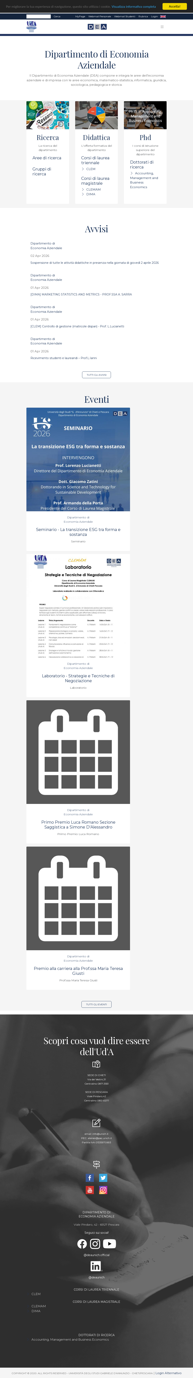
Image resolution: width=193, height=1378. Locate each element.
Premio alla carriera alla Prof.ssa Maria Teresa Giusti (78, 971)
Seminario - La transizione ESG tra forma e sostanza (78, 532)
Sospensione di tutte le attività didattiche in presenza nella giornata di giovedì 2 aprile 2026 (94, 263)
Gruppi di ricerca (42, 171)
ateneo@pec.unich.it (100, 1138)
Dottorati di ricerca (142, 164)
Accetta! (175, 6)
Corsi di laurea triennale (95, 160)
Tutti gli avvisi (96, 374)
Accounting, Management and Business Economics (70, 1339)
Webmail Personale (99, 16)
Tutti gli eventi (96, 1004)
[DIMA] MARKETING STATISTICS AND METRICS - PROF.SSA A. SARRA (81, 294)
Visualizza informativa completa (134, 6)
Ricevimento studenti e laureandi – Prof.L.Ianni (63, 358)
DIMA (90, 194)
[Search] (38, 16)
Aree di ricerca (47, 157)
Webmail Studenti (124, 16)
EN (163, 16)
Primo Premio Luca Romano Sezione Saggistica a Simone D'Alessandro (78, 825)
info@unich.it (100, 1133)
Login (154, 16)
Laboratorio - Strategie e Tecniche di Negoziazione (78, 678)
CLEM (90, 169)
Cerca (57, 16)
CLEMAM (93, 189)
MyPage (80, 16)
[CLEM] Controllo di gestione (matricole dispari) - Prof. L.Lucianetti (77, 326)
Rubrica (143, 16)
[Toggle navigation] (162, 27)
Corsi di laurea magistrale (95, 181)
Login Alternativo (168, 1373)
